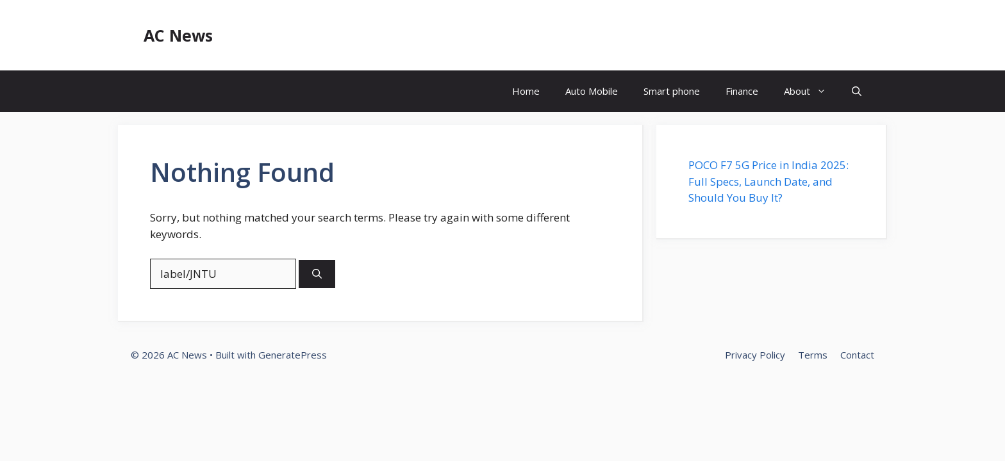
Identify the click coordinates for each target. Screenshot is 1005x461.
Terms (812, 354)
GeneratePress (292, 354)
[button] (856, 91)
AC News (178, 35)
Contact (857, 354)
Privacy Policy (755, 354)
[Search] (317, 274)
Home (526, 91)
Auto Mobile (591, 91)
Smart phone (672, 91)
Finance (742, 91)
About (811, 91)
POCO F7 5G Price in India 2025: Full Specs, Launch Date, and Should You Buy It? (768, 181)
